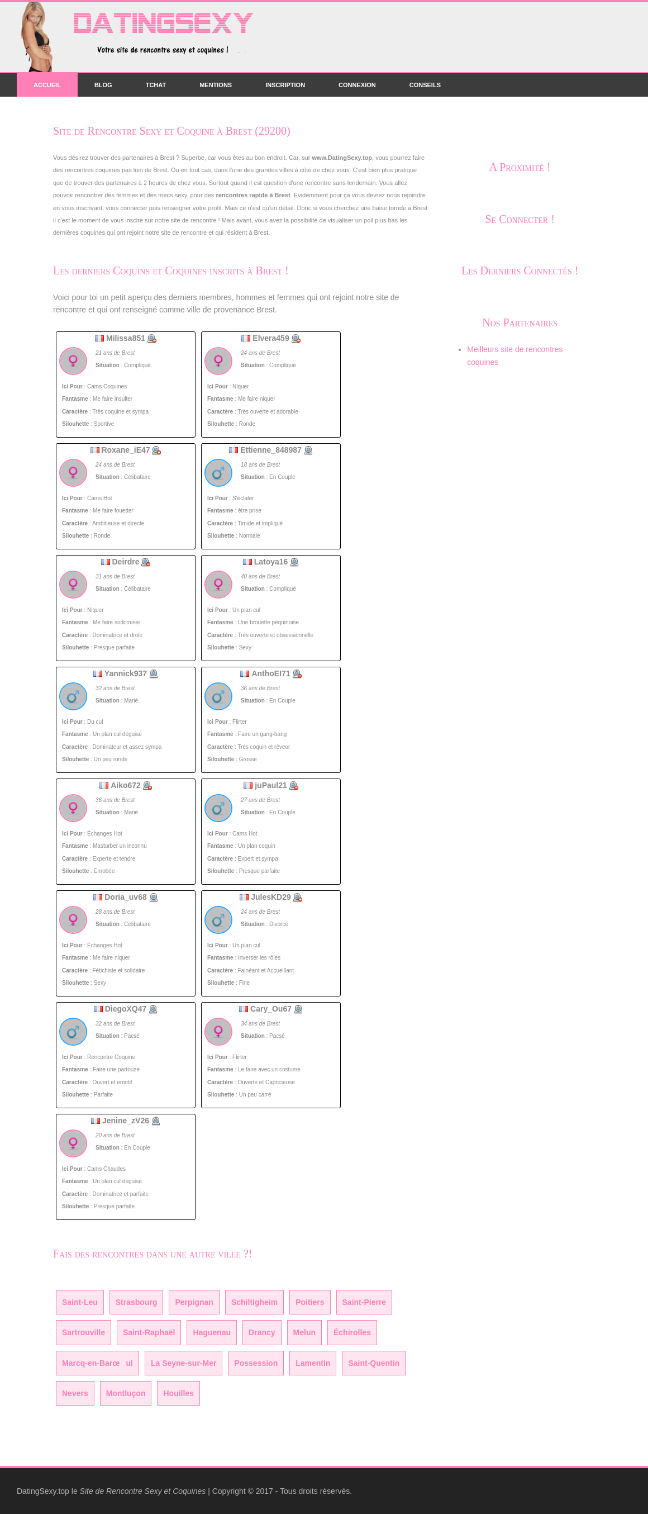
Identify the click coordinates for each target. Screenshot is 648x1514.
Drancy (262, 1332)
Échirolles (352, 1332)
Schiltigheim (254, 1302)
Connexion (357, 85)
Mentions (215, 85)
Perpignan (194, 1302)
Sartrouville (83, 1332)
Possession (256, 1363)
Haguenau (212, 1332)
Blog (103, 85)
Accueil (47, 85)
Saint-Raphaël (149, 1332)
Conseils (425, 85)
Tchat (156, 85)
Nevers (75, 1393)
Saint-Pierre (364, 1302)
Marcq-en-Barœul (97, 1363)
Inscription (285, 85)
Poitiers (310, 1302)
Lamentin (313, 1363)
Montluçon (126, 1393)
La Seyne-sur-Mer (183, 1363)
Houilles (178, 1393)
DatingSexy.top (43, 1491)
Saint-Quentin (373, 1363)
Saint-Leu (80, 1302)
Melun (304, 1332)
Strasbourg (137, 1302)
